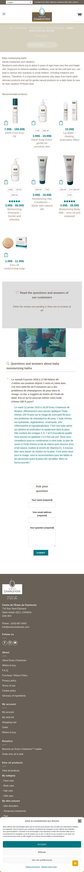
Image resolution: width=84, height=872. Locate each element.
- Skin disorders (10, 806)
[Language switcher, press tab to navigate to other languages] (19, 2)
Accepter (42, 844)
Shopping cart (9, 722)
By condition (18, 28)
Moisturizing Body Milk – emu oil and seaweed (69, 213)
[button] (79, 821)
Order (5, 727)
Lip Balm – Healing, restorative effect (69, 136)
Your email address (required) (42, 518)
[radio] (37, 130)
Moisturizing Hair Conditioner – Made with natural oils (42, 204)
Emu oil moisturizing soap (14, 266)
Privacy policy (9, 680)
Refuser (42, 852)
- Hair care (7, 790)
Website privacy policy (49, 867)
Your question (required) (42, 538)
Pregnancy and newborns (47, 28)
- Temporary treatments (14, 811)
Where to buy (9, 665)
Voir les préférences (42, 860)
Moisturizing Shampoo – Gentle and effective (14, 214)
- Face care (8, 780)
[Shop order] (42, 45)
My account (8, 712)
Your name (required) (42, 504)
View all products (11, 770)
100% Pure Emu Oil (14, 134)
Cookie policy (9, 690)
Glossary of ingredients (14, 695)
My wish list (8, 717)
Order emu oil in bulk (12, 754)
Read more (28, 84)
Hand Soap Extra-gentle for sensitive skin (42, 143)
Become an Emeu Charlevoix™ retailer (22, 749)
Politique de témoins (33, 867)
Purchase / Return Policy (14, 675)
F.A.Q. (5, 670)
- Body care (8, 785)
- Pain (5, 816)
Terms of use (8, 685)
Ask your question (54, 343)
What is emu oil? (30, 343)
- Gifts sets (7, 796)
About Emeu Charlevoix (14, 660)
